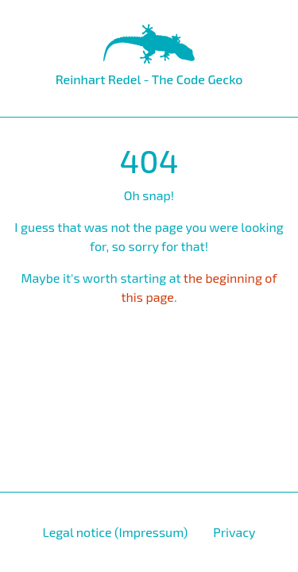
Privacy (234, 531)
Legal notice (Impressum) (115, 531)
